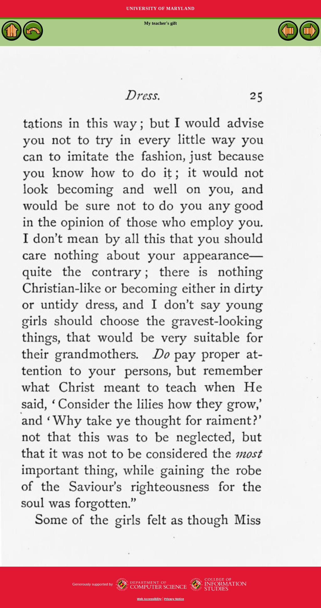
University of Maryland (160, 8)
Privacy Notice (174, 598)
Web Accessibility (149, 598)
